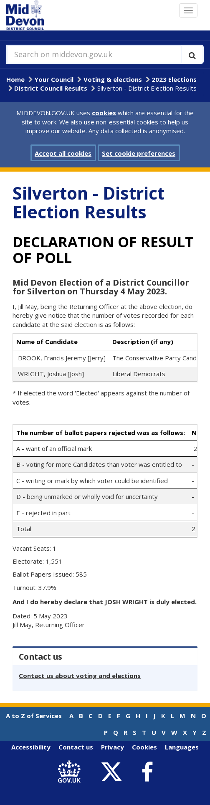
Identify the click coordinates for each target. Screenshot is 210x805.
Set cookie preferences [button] (138, 153)
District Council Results (50, 88)
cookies (104, 113)
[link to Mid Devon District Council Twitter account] (114, 772)
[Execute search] (192, 54)
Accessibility (31, 747)
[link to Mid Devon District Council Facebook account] (147, 772)
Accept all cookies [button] (63, 153)
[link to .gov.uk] (71, 772)
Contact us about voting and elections (80, 675)
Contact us (75, 747)
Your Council (53, 79)
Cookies (144, 747)
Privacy (112, 747)
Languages (182, 747)
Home (15, 79)
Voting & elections (112, 79)
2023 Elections (174, 79)
